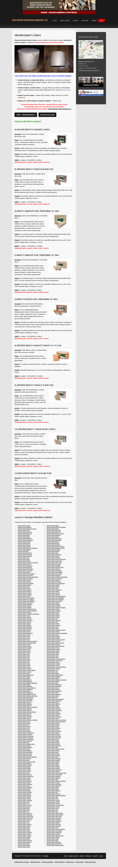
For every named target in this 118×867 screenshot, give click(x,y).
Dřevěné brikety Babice (53, 525)
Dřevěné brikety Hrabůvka (53, 606)
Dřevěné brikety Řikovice (24, 758)
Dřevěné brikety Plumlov (53, 725)
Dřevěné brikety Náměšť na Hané (27, 694)
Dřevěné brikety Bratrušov (53, 545)
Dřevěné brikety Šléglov (24, 789)
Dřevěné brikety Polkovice (53, 728)
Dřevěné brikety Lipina (52, 657)
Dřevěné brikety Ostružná (24, 713)
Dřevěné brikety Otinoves (24, 715)
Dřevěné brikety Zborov (24, 839)
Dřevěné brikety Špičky (53, 789)
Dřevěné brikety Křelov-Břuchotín (55, 646)
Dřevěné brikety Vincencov (54, 826)
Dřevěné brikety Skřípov (24, 766)
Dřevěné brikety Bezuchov (25, 532)
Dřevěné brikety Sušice (24, 786)
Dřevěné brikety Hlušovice (25, 594)
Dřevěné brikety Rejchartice (25, 752)
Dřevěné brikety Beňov (24, 530)
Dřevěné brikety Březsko (24, 549)
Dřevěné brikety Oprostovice (54, 710)
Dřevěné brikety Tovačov (24, 798)
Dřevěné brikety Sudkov (24, 782)
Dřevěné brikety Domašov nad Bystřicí (28, 577)
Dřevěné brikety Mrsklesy (53, 689)
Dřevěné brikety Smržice (24, 770)
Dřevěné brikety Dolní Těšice (54, 574)
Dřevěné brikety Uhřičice (53, 806)
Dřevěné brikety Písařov (24, 723)
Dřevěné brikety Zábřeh (24, 837)
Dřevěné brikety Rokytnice (25, 753)
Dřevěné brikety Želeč (24, 843)
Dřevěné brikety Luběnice (24, 668)
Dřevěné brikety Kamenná (25, 628)
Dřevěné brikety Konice (24, 638)
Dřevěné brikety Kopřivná (53, 638)
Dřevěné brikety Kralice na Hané (55, 643)
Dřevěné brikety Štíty (52, 792)
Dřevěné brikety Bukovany (25, 553)
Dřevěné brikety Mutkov (24, 691)
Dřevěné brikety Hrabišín (53, 604)
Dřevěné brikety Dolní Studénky (26, 574)
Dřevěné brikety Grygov (53, 586)
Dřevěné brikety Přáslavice (54, 737)
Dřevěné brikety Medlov (24, 678)
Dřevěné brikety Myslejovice (54, 691)
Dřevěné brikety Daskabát (53, 566)
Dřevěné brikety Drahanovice (54, 578)
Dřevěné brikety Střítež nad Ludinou (56, 781)
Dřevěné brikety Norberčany (25, 699)
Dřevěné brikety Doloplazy (54, 575)
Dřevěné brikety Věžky (24, 821)
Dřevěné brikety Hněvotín (53, 594)
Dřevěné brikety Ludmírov (53, 668)
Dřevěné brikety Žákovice (24, 842)
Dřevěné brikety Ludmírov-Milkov (26, 670)
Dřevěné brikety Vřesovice (25, 832)
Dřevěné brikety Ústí (23, 811)
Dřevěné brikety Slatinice (53, 766)
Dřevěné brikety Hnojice (24, 596)
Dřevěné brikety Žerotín (24, 845)
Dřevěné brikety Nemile (53, 696)
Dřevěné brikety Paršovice (25, 717)
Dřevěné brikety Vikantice (24, 824)
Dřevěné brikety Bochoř (53, 541)
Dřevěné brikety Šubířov (24, 794)
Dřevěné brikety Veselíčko (53, 819)
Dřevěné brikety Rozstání (53, 755)
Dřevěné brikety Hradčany (25, 607)
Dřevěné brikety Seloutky (53, 760)
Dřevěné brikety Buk (23, 551)
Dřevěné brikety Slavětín (53, 768)
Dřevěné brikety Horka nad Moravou (56, 596)
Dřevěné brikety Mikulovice (25, 681)
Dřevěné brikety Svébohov (54, 786)
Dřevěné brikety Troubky (53, 800)
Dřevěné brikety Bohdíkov (25, 538)
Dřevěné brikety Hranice (53, 609)
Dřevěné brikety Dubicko (53, 585)
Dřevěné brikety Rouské (53, 753)
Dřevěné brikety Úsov (52, 810)
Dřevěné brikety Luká (52, 670)
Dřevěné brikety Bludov (53, 537)
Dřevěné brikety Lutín (52, 672)
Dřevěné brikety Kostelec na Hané (56, 639)
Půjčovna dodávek (47, 862)
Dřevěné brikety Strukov (24, 779)
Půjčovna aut (70, 862)
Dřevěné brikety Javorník (24, 622)
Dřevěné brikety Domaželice (25, 578)
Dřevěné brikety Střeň (52, 779)
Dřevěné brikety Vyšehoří (53, 834)
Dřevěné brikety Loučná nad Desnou (56, 667)
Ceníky (75, 20)
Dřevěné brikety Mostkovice (25, 689)
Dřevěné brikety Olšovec (53, 707)
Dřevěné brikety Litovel (24, 664)
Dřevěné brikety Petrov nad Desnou (56, 721)
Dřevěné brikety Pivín (23, 725)
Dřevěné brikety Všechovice (54, 832)
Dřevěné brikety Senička (53, 761)
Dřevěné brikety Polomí (53, 729)
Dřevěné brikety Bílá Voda (25, 533)
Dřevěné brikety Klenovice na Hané (56, 630)
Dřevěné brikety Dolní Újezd (25, 575)
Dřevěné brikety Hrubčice (24, 612)
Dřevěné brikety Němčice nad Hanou (27, 696)
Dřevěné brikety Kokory (53, 635)
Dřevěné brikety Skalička (24, 763)
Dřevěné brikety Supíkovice (54, 784)
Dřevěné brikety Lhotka (53, 654)
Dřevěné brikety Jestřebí (24, 625)
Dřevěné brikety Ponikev (24, 731)
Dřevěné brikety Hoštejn (53, 602)
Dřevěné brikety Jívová (53, 627)
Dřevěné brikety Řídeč (52, 757)
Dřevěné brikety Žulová (24, 847)
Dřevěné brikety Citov (23, 557)
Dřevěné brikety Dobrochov (25, 570)
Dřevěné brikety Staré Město (54, 774)
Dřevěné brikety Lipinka (24, 659)
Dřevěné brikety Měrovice (24, 680)
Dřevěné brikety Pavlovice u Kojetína (27, 720)
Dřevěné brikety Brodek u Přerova (56, 548)
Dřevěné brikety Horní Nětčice (26, 599)
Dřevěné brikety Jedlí (52, 622)
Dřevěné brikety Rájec (52, 747)
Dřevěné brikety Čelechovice (54, 561)
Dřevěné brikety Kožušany (54, 641)
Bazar (94, 20)
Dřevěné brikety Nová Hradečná (55, 699)
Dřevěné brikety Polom (24, 729)
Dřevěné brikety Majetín (53, 673)
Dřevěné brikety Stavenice (54, 776)
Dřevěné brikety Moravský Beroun (27, 688)
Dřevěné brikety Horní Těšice (54, 601)
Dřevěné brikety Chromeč (24, 619)
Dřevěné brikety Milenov (53, 681)
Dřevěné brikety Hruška (53, 612)
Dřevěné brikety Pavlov (53, 718)
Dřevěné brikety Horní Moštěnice (55, 598)
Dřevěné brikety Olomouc (24, 705)
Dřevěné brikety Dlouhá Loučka (55, 567)
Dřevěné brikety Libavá (24, 655)
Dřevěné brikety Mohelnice (25, 686)
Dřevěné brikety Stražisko (53, 778)
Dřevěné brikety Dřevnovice (54, 582)
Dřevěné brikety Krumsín (24, 646)
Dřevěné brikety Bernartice (54, 530)
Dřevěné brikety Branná (24, 545)
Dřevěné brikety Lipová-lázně (54, 660)
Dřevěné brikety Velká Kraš (25, 814)
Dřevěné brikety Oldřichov (53, 704)
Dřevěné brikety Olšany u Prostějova (27, 707)
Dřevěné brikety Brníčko (24, 546)
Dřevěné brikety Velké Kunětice (55, 814)
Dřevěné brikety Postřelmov (54, 731)
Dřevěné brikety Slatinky (24, 768)
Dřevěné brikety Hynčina (53, 615)
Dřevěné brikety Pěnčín (24, 721)
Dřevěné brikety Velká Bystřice (55, 813)
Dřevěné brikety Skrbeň (53, 765)
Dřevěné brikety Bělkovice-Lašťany (27, 529)
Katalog (46, 856)
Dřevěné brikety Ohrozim (24, 702)
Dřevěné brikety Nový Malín (25, 700)
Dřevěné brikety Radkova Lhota (26, 744)
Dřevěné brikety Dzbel (24, 586)
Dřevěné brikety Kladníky (24, 630)
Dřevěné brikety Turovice (53, 803)
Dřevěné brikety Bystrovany (54, 554)
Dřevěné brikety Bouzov (53, 543)
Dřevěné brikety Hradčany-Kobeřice (56, 607)
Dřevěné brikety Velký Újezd (25, 818)
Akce (101, 20)
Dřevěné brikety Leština (53, 652)
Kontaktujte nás (47, 115)
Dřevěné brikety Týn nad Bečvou (55, 805)
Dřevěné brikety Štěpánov (53, 790)
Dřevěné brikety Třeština (53, 802)
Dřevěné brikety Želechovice (54, 843)
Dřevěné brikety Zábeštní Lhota (55, 835)
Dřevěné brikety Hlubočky (25, 593)
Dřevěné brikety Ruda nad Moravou (27, 757)
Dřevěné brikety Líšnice (53, 662)
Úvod (55, 20)
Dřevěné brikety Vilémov (24, 826)
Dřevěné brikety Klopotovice (25, 633)
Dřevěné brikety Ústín (52, 811)
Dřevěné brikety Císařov (53, 556)
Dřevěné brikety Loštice (24, 665)
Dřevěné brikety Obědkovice (54, 700)
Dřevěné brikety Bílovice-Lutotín (55, 533)
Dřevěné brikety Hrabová (24, 606)
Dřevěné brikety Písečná (53, 723)
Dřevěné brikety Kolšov (24, 636)
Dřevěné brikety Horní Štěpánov (26, 601)
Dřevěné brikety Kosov (24, 639)
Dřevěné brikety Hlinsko (53, 591)
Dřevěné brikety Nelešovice (54, 694)
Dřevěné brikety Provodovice (25, 737)
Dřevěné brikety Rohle (52, 752)
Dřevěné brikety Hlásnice (24, 591)
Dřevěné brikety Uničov (53, 808)
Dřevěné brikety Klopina (53, 631)
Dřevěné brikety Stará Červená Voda (56, 773)
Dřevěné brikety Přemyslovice (26, 739)
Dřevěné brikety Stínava (24, 778)
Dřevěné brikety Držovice (24, 582)
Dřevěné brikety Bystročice (25, 554)
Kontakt (85, 20)
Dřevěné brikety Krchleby (53, 644)
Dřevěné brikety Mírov (52, 683)
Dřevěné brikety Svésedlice (25, 787)
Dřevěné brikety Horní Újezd (25, 602)
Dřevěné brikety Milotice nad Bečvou (27, 683)
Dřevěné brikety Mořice (53, 688)
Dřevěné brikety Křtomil (53, 647)
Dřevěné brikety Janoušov (53, 620)
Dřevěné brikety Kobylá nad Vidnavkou (57, 633)
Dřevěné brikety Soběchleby (54, 770)
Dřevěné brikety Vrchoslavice (54, 831)
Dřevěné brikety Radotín (24, 745)
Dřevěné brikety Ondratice (25, 708)
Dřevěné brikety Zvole (52, 840)
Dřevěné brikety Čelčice (24, 561)
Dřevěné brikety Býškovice (25, 556)
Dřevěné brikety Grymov (24, 588)
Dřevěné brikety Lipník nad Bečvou (56, 659)
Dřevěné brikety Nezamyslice (25, 697)
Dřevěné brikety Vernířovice (54, 818)
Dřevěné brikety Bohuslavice (25, 540)
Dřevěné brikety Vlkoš (24, 829)
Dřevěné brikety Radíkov (53, 742)
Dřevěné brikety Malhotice (53, 676)
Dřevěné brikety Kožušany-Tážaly (27, 643)
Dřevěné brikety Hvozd (24, 615)
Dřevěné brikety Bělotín (53, 529)
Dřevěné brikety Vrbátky (24, 831)
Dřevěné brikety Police (24, 728)
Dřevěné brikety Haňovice (25, 590)
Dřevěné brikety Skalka (53, 763)
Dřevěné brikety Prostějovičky (26, 736)
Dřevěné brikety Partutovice (54, 717)
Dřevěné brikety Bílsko (24, 535)
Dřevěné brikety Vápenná (24, 813)
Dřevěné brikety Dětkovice (25, 567)
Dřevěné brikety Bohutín (24, 541)
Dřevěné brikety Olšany (53, 705)
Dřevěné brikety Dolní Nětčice (54, 572)
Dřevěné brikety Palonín (53, 715)
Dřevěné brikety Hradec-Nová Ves (27, 609)
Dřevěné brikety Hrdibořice (54, 610)
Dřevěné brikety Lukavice (24, 672)
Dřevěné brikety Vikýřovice (54, 824)
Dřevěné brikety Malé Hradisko (55, 675)
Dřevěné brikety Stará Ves (25, 774)
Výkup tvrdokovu (59, 862)
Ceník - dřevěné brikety (25, 115)
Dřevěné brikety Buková (53, 551)
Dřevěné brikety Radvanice (25, 747)
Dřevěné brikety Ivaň (52, 619)
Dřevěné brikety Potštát (53, 733)
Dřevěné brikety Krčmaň (24, 644)
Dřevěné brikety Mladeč (24, 684)
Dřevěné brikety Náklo (52, 692)
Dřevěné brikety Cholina (53, 617)
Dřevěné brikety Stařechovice (26, 776)
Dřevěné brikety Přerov (53, 739)
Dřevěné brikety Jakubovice (25, 620)
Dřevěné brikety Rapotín (53, 750)
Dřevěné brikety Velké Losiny (25, 816)
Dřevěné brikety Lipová (24, 660)
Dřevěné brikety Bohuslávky (54, 540)
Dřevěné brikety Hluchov (53, 593)
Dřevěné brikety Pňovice (24, 726)
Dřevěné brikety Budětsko (53, 549)
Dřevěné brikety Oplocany (25, 710)
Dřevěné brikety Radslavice (54, 745)
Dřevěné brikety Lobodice (53, 664)
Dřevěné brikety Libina (52, 655)
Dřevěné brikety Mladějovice (54, 684)
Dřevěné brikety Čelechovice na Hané (28, 562)
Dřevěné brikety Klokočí (24, 631)
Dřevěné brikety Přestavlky (25, 741)
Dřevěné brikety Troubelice (25, 800)
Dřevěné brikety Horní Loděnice (26, 598)
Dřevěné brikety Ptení (23, 742)
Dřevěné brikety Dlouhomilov (25, 569)
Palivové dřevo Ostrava (21, 862)
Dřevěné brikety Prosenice (25, 734)
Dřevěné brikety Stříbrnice (25, 781)
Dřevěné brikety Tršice (24, 802)
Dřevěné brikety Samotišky (54, 758)
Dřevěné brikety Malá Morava (26, 675)
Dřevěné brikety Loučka (24, 667)
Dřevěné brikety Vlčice (52, 827)
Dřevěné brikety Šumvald (24, 795)
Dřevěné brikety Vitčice (24, 827)
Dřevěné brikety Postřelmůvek (26, 733)
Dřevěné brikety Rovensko (25, 755)
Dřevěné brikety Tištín (52, 797)
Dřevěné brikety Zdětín (53, 839)
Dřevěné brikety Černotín (24, 564)
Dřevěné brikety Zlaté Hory (25, 840)
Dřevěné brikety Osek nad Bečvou (27, 712)
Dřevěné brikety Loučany (53, 665)
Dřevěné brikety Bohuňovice (54, 538)
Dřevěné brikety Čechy (24, 559)
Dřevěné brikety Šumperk (53, 794)
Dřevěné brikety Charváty (24, 617)
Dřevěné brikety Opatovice (54, 708)
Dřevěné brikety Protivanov (54, 736)
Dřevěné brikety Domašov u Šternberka (57, 577)
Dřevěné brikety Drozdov (53, 580)
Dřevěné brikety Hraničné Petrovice (27, 610)
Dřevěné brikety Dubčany (24, 585)
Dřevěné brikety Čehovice (53, 557)
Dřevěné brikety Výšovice (24, 835)
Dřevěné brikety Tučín (24, 803)
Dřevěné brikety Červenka (53, 564)
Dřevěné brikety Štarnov (24, 790)
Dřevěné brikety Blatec (24, 537)
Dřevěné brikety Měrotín (53, 678)
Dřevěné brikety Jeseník (53, 623)
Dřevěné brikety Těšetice (24, 797)
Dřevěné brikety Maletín (24, 676)
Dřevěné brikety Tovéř (52, 798)
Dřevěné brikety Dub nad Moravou (56, 583)
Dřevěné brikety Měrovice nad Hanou (56, 680)
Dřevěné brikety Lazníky (24, 651)
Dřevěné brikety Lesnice (53, 651)
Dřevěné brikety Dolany (24, 572)
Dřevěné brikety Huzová (53, 614)
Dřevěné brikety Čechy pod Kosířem (56, 559)
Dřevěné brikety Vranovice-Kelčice (56, 829)
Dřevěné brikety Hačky (53, 588)
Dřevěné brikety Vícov (24, 823)
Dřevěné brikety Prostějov (53, 734)
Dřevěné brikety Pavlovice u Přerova (56, 720)
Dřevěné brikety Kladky (53, 628)
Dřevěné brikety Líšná (24, 662)
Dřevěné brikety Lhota (24, 654)
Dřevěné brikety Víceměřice (54, 821)
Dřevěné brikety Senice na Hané (26, 761)
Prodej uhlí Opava (90, 862)
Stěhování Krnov (35, 862)
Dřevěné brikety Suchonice (25, 784)
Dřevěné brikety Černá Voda (54, 562)
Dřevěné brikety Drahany (24, 580)
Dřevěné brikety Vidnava (53, 823)
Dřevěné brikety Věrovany (25, 819)
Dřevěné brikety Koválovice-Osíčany (27, 641)
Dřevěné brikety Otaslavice (54, 713)
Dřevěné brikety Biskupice (53, 535)
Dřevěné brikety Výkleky (24, 834)
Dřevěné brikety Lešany (24, 652)
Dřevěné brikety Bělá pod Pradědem (56, 527)
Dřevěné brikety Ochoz (53, 702)
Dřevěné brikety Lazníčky (53, 649)
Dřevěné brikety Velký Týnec (54, 816)
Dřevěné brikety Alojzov (24, 525)
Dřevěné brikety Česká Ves (25, 566)
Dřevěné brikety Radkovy (53, 744)
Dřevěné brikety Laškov (24, 649)
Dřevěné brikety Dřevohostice (26, 583)
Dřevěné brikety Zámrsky (53, 837)
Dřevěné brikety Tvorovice (25, 805)
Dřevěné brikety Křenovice (25, 647)
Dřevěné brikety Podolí (53, 726)
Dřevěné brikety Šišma (53, 787)
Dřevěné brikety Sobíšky (24, 771)
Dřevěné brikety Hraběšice (25, 604)
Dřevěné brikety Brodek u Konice (55, 546)
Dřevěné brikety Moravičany (54, 686)
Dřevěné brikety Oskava (53, 712)
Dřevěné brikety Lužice (24, 673)
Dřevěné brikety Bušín (52, 553)
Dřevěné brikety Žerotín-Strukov (55, 845)
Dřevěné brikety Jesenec (24, 623)
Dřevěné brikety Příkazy (53, 741)
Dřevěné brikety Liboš (23, 657)
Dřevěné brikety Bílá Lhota (54, 532)
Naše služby (65, 20)
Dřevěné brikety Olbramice (25, 704)
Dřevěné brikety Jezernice (53, 625)
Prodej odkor (79, 862)
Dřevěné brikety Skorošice (25, 765)
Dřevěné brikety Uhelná (24, 806)
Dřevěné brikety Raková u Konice (55, 749)
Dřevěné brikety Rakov (24, 749)
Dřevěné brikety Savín (24, 760)
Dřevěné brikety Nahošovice (25, 692)
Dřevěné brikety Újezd (24, 808)
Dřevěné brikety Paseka (24, 718)
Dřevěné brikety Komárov (53, 636)
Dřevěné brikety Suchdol (53, 782)
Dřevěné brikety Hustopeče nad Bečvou (28, 614)
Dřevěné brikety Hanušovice (54, 590)
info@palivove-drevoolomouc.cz (59, 109)
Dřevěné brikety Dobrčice (53, 569)
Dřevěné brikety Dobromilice (54, 570)
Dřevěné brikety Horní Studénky (55, 599)
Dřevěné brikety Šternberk (25, 792)
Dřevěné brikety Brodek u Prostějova (27, 548)
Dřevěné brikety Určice (24, 810)
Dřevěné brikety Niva (52, 697)
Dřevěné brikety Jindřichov (25, 627)
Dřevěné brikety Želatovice (54, 842)
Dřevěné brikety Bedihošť (24, 527)
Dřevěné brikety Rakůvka (24, 750)
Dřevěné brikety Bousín (24, 543)
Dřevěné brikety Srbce (24, 773)
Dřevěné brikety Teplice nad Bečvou (56, 795)
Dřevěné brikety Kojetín (24, 635)
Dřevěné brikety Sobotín (53, 771)
